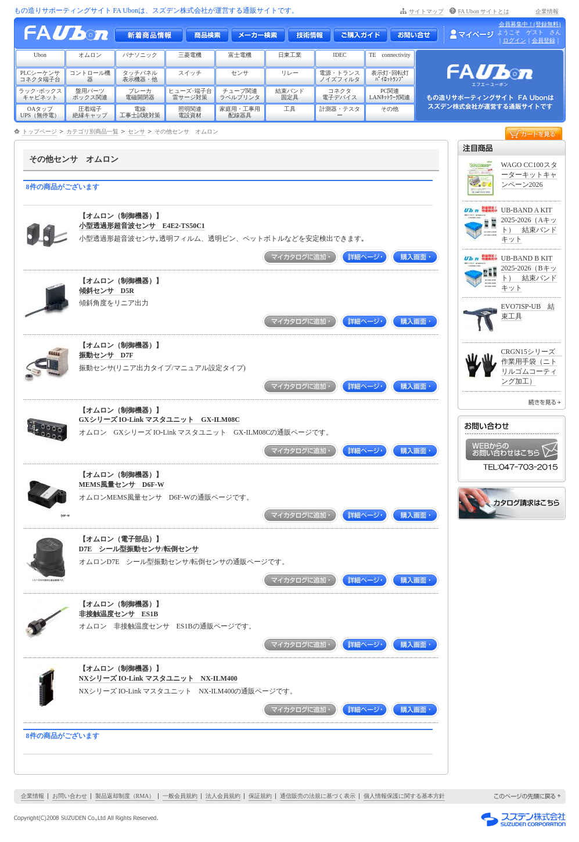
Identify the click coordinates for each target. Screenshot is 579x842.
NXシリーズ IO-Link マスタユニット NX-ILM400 (158, 678)
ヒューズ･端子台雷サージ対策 (190, 94)
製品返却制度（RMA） (125, 796)
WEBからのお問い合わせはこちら (512, 449)
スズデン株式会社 (523, 819)
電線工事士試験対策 (140, 112)
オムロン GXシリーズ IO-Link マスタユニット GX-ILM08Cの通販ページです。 (206, 432)
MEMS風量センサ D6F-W (121, 484)
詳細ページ (365, 257)
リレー (290, 73)
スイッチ (190, 73)
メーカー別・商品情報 (206, 35)
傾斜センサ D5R (106, 291)
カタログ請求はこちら (512, 503)
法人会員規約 (223, 796)
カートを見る (534, 132)
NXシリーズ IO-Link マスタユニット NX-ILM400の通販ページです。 (188, 691)
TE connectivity (390, 55)
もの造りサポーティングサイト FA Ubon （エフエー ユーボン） (69, 36)
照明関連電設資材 (190, 112)
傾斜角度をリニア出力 (114, 303)
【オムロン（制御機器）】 (121, 216)
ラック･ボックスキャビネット (40, 94)
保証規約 (260, 796)
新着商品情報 (148, 35)
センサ (240, 73)
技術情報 (309, 35)
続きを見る (544, 402)
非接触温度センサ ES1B (119, 614)
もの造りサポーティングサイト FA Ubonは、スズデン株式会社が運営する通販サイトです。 (156, 10)
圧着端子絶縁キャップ (90, 112)
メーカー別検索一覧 (257, 35)
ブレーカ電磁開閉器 (139, 94)
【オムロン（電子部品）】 (121, 539)
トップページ (39, 131)
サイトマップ (426, 11)
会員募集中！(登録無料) (530, 24)
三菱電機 (190, 55)
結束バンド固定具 (289, 94)
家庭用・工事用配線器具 (240, 112)
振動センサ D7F (106, 355)
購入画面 (415, 257)
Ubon (40, 55)
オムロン (90, 55)
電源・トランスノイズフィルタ (339, 76)
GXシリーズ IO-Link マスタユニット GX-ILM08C (159, 419)
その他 (389, 109)
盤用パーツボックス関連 (90, 94)
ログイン (514, 40)
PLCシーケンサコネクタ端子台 (40, 76)
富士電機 (239, 55)
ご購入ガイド (360, 35)
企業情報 (547, 11)
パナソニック (140, 55)
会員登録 (543, 40)
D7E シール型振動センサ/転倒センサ (139, 549)
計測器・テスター (339, 112)
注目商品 (512, 148)
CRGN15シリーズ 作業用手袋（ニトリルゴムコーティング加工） (531, 366)
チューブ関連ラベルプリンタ (240, 94)
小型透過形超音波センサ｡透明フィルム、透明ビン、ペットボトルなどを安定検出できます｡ (222, 238)
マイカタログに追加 (300, 257)
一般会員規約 (180, 796)
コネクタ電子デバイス (339, 94)
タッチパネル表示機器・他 (140, 76)
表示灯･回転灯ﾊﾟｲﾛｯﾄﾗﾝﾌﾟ (390, 76)
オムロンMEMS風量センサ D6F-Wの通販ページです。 (166, 497)
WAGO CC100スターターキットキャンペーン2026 (529, 175)
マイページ (471, 34)
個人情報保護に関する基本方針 (404, 796)
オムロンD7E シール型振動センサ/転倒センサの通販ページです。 (184, 562)
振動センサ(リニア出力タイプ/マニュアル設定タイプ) (162, 368)
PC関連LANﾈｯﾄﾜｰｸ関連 (390, 94)
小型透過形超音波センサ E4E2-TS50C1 (142, 226)
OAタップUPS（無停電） (40, 112)
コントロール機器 (90, 76)
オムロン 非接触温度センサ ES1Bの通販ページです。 (167, 626)
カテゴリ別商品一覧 (92, 131)
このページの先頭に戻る (528, 796)
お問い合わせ (414, 35)
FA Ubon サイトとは (484, 11)
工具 (290, 109)
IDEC (339, 55)
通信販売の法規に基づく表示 (317, 796)
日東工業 (289, 55)
